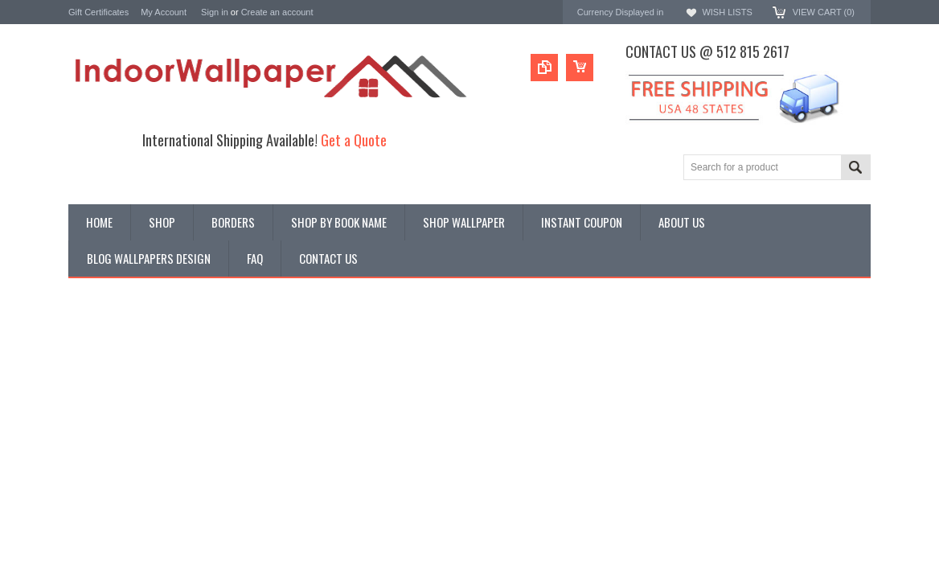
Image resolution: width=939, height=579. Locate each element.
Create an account (277, 12)
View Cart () (824, 12)
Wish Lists (727, 12)
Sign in (214, 12)
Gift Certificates (98, 12)
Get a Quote (354, 139)
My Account (164, 12)
